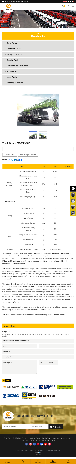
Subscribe (57, 429)
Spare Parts (12, 73)
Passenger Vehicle (15, 84)
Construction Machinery (17, 67)
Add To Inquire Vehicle (28, 156)
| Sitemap (38, 457)
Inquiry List (10, 156)
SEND (8, 383)
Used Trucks (12, 78)
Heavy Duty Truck (14, 55)
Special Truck (13, 61)
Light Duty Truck (14, 49)
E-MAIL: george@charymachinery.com (16, 1)
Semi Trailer (12, 43)
